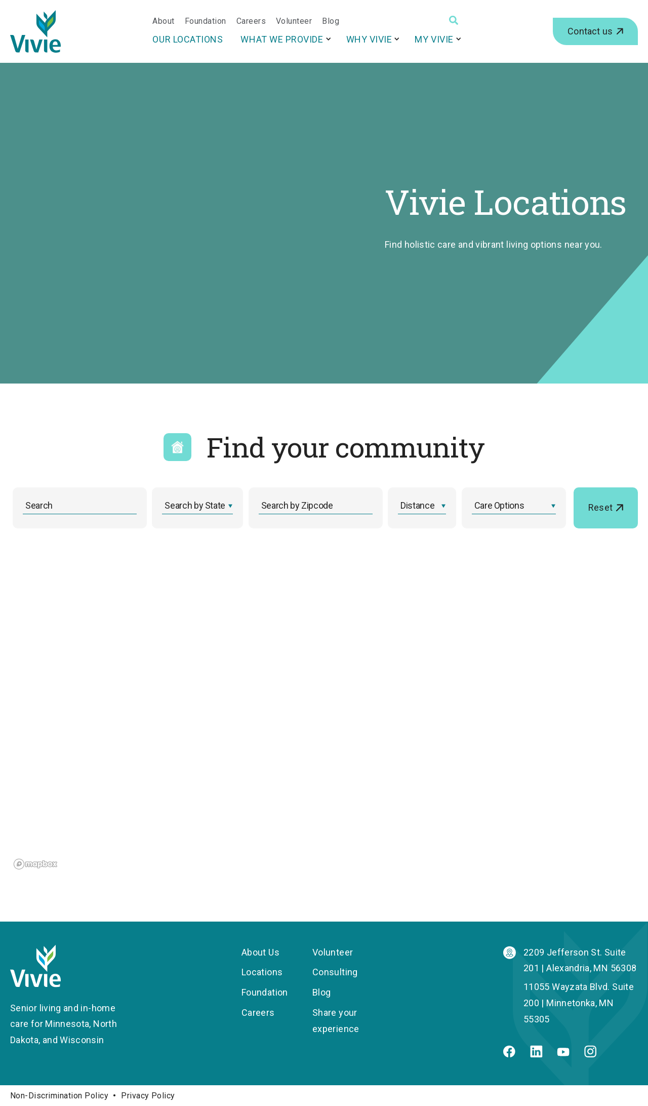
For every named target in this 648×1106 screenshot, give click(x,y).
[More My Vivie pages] (458, 38)
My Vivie (434, 39)
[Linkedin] (536, 1054)
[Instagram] (590, 1054)
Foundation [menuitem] (264, 992)
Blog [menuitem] (321, 992)
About (163, 21)
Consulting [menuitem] (335, 972)
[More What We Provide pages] (328, 38)
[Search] (453, 20)
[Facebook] (509, 1054)
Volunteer (294, 21)
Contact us (590, 31)
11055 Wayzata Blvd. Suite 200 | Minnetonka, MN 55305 (578, 1002)
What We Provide (281, 39)
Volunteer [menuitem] (332, 952)
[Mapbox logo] (35, 864)
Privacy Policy (148, 1095)
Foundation (205, 21)
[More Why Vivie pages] (396, 38)
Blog (330, 21)
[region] (178, 716)
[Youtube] (563, 1053)
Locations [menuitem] (261, 972)
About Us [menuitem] (260, 952)
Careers (251, 21)
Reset (600, 507)
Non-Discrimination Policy (59, 1095)
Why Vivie (369, 39)
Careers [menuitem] (258, 1012)
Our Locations (187, 39)
